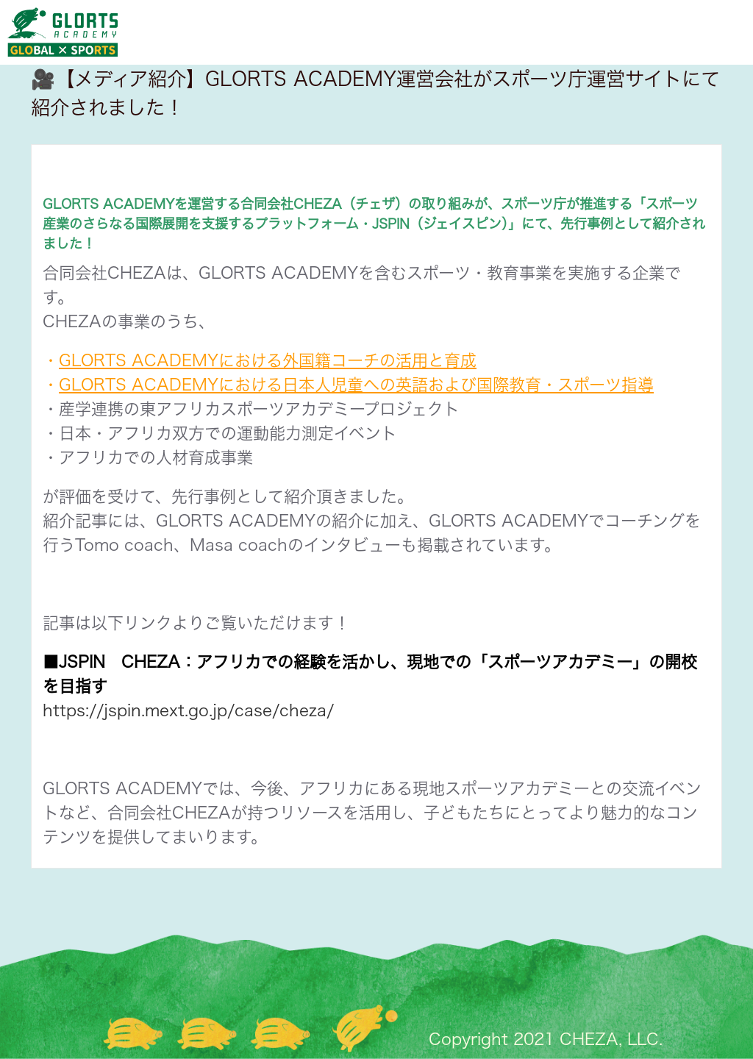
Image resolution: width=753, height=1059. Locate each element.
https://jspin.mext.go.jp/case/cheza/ (188, 710)
